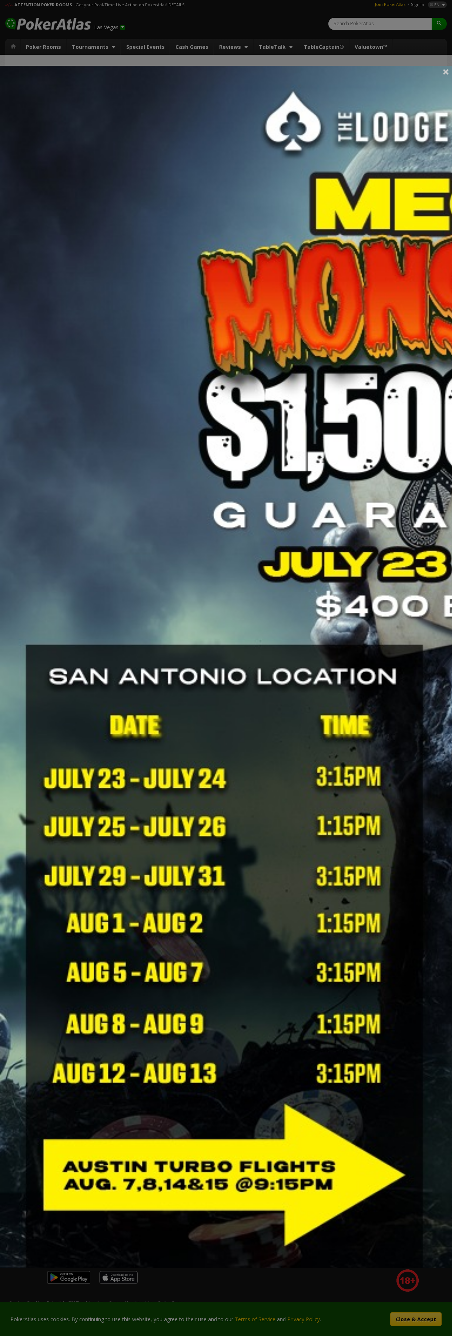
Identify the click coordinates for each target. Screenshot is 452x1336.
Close (446, 72)
